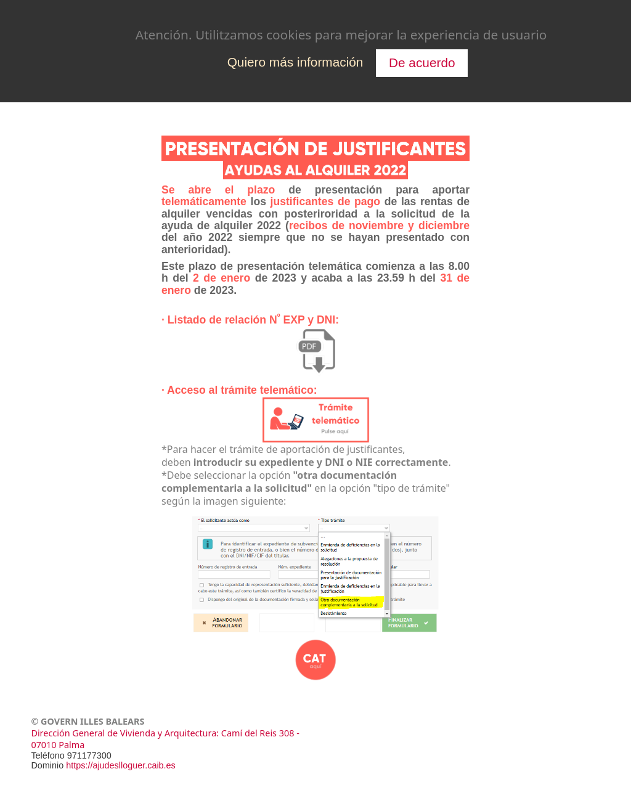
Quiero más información (295, 62)
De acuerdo (422, 62)
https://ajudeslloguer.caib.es (121, 765)
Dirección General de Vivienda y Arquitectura (123, 733)
